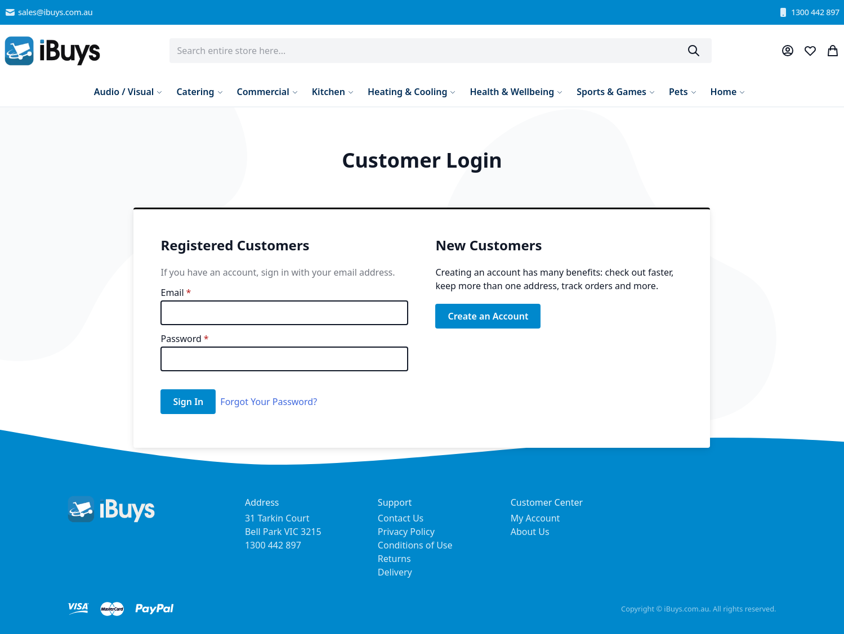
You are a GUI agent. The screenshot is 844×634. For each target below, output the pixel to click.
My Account (535, 518)
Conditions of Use (415, 545)
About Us (530, 531)
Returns (394, 558)
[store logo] (52, 51)
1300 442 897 (808, 12)
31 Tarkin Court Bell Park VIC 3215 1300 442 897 (283, 531)
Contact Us (400, 518)
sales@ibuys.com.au (49, 12)
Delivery (395, 572)
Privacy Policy (406, 531)
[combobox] (440, 50)
